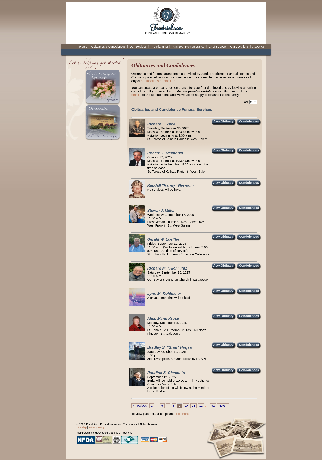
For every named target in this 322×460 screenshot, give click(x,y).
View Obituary (223, 121)
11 (193, 405)
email (135, 95)
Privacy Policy (97, 427)
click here (182, 414)
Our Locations (239, 46)
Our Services (138, 46)
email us (169, 81)
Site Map (82, 427)
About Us (258, 46)
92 (213, 405)
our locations (150, 81)
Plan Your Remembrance (188, 46)
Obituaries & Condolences (108, 46)
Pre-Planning (159, 46)
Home (83, 46)
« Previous (140, 405)
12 (201, 405)
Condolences (249, 121)
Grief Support (217, 46)
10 (186, 405)
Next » (223, 405)
